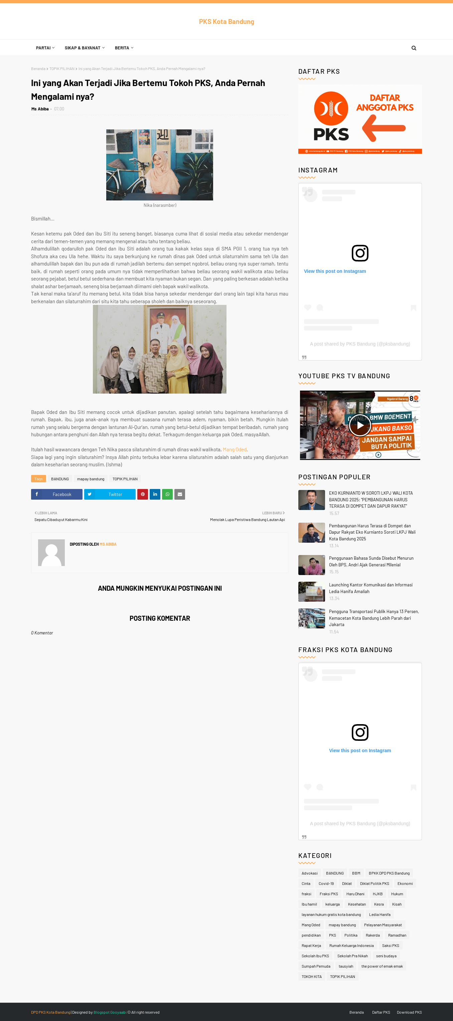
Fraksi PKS (329, 893)
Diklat (347, 883)
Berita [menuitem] (122, 47)
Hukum (397, 893)
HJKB (378, 893)
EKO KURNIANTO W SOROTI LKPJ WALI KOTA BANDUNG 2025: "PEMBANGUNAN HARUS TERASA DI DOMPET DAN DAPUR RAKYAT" (371, 499)
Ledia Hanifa (380, 914)
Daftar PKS (381, 1012)
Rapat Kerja (311, 945)
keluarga (332, 904)
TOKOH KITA (312, 976)
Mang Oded (235, 449)
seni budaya (386, 955)
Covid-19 (326, 883)
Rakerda (373, 935)
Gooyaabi (118, 1012)
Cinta (306, 883)
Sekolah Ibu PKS (315, 955)
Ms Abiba (40, 108)
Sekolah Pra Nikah (352, 955)
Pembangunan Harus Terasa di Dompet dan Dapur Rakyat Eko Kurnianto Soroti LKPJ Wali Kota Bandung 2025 (372, 532)
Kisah (397, 904)
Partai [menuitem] (43, 47)
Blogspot (102, 1012)
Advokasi (310, 873)
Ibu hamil (309, 904)
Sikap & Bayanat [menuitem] (83, 47)
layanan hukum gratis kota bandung (331, 914)
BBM (356, 873)
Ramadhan (397, 935)
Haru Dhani (355, 893)
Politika (350, 935)
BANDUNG (60, 478)
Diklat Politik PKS (374, 883)
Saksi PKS (390, 945)
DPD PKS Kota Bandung (50, 1012)
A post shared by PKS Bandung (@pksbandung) (360, 344)
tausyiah (346, 966)
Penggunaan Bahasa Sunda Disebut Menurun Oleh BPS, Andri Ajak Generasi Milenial (371, 561)
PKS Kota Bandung (226, 21)
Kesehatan (357, 904)
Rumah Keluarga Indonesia (351, 945)
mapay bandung (90, 478)
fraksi (306, 893)
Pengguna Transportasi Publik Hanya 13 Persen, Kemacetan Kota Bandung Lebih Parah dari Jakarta (374, 618)
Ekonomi (405, 883)
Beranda (38, 68)
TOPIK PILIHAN (61, 68)
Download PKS (409, 1012)
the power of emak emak (382, 966)
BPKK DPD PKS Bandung (389, 873)
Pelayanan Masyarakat (383, 924)
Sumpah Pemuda (316, 966)
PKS (332, 935)
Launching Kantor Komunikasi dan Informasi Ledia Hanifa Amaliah (371, 588)
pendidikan (311, 935)
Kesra (379, 904)
